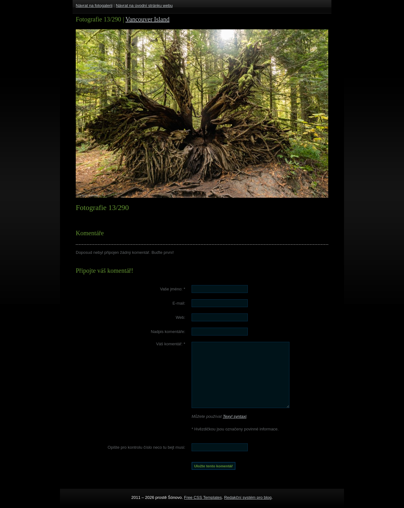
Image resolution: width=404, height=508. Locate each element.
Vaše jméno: (172, 289)
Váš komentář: (170, 344)
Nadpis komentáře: (168, 331)
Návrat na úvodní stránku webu (144, 5)
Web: (180, 317)
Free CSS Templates (203, 497)
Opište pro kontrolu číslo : (146, 447)
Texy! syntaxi (235, 416)
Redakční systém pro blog (247, 497)
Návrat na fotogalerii (94, 5)
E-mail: (178, 303)
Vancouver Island (147, 19)
